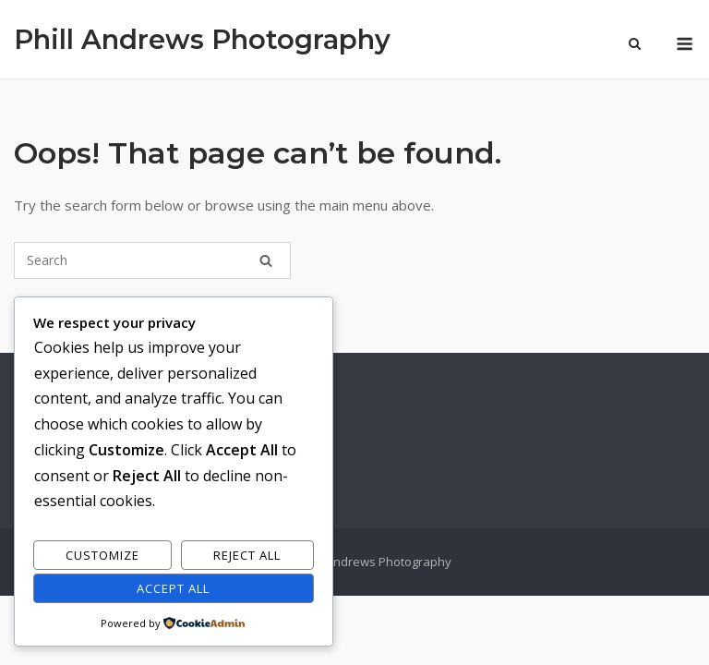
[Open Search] (635, 45)
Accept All (173, 588)
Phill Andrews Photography (202, 39)
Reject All (247, 555)
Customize (102, 555)
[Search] (266, 260)
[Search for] (152, 260)
